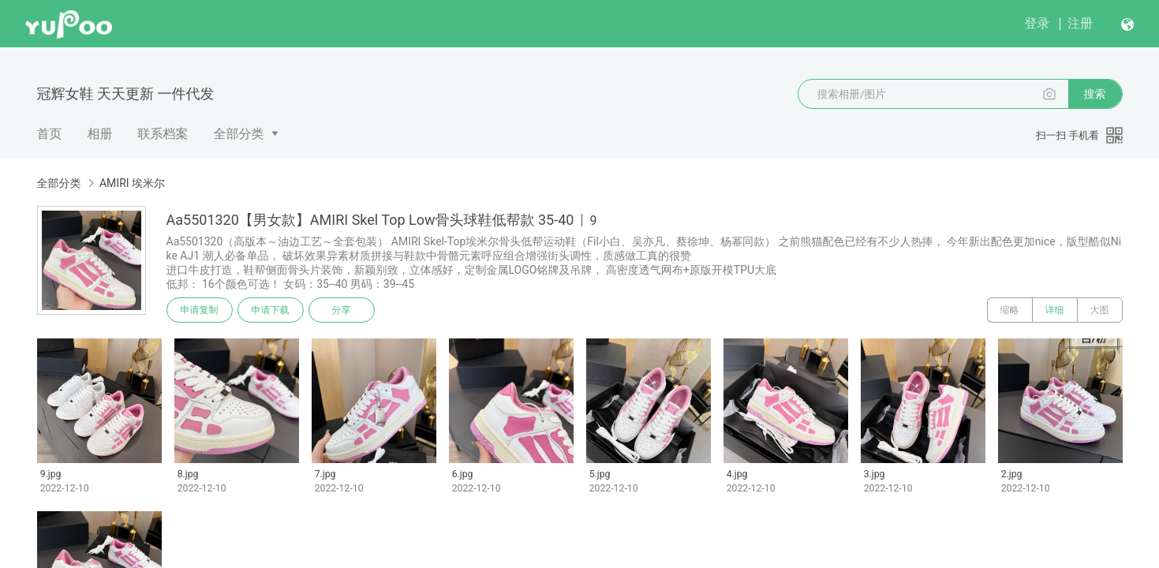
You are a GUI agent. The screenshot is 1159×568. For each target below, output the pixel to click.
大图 (1099, 310)
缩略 (1009, 310)
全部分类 (239, 133)
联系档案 (163, 133)
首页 (49, 133)
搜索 (1095, 94)
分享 (341, 310)
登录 (1036, 23)
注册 (1080, 23)
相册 (100, 133)
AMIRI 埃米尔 (132, 183)
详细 (1054, 310)
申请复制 (200, 310)
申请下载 (271, 310)
